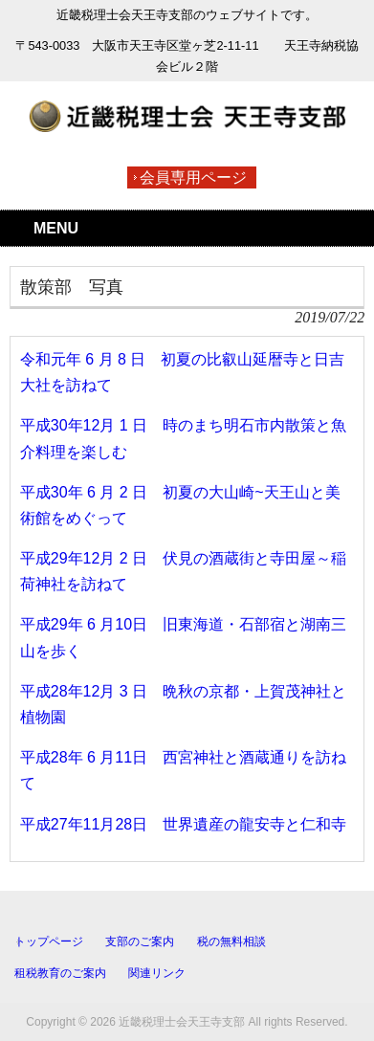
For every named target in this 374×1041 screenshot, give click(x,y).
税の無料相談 (231, 941)
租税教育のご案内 (60, 973)
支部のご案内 (139, 941)
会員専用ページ (193, 177)
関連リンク (157, 973)
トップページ (48, 941)
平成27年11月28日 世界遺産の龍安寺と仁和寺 (183, 824)
